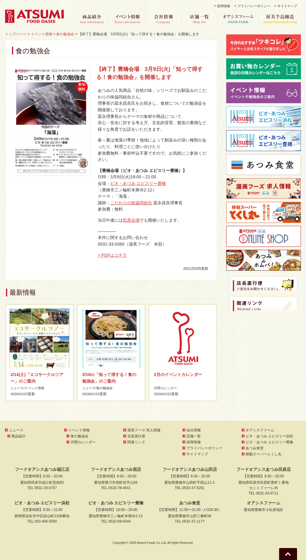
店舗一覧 (199, 19)
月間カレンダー (166, 388)
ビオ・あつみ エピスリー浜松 (269, 436)
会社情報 (163, 19)
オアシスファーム (238, 19)
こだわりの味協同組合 (131, 202)
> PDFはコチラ (112, 255)
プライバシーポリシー (253, 6)
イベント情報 (128, 19)
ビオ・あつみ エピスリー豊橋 (138, 183)
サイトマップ (287, 6)
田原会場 (131, 220)
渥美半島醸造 (280, 19)
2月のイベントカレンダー (178, 374)
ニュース (17, 388)
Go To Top (288, 554)
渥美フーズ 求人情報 (143, 430)
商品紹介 (92, 19)
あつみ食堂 (255, 448)
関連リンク (136, 442)
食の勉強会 (106, 388)
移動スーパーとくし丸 (263, 454)
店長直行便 (136, 436)
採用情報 (223, 6)
